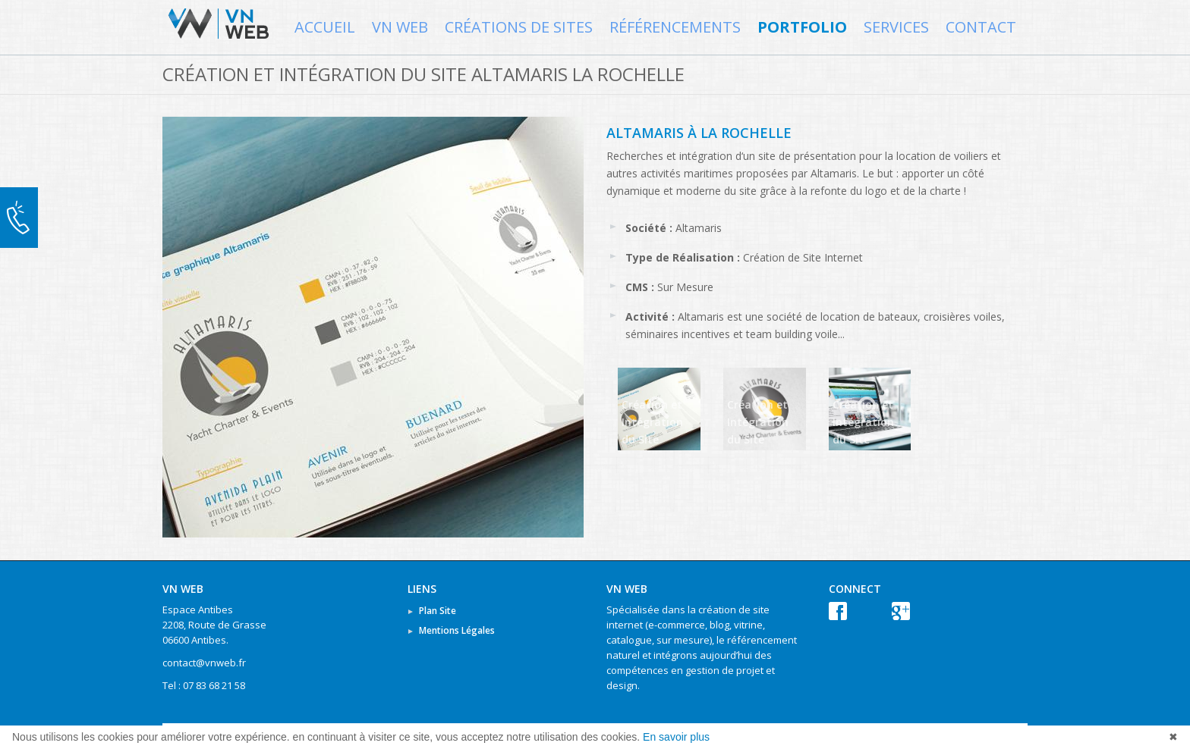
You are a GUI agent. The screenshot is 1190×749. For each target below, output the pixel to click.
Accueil (324, 27)
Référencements (675, 27)
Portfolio (802, 27)
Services (896, 27)
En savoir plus (676, 737)
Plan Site (437, 610)
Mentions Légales (457, 630)
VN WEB (400, 27)
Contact (981, 27)
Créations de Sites (519, 27)
